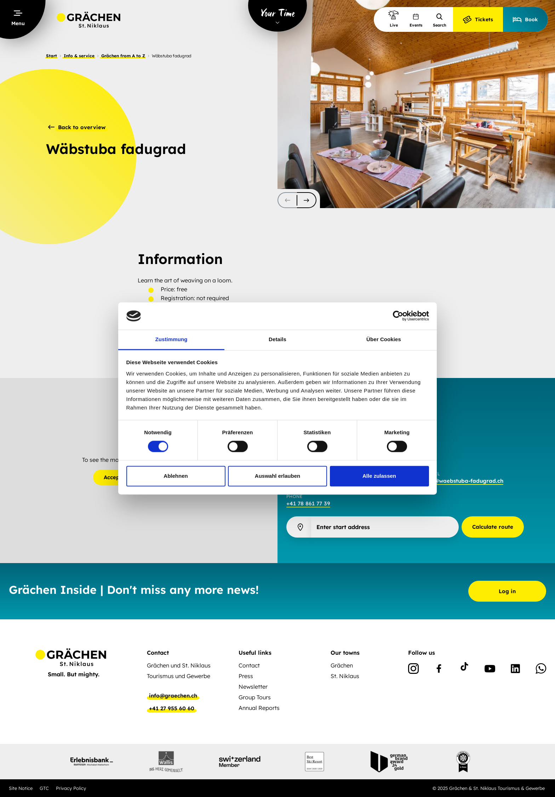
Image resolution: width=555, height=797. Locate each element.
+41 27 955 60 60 (171, 708)
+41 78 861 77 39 (308, 503)
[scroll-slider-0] (287, 200)
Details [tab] (277, 339)
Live (393, 19)
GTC (44, 788)
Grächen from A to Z (123, 55)
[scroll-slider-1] (306, 200)
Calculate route (492, 526)
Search (439, 20)
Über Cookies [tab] (383, 339)
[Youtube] (490, 670)
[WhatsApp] (541, 670)
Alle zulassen (379, 476)
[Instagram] (413, 670)
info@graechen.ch (173, 696)
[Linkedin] (515, 670)
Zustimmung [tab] (171, 339)
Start (51, 55)
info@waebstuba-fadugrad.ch (463, 480)
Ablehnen (176, 476)
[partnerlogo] (91, 761)
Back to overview (76, 127)
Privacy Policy (71, 788)
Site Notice (21, 788)
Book (525, 19)
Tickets (478, 19)
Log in (507, 591)
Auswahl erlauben (277, 476)
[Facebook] (439, 670)
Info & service (79, 55)
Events (416, 20)
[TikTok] (464, 670)
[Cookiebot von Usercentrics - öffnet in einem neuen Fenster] (398, 316)
